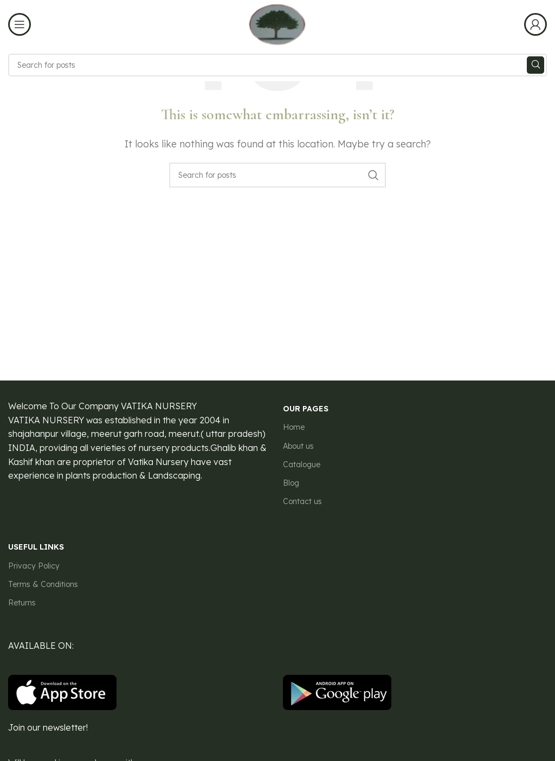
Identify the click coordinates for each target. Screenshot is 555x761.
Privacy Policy (34, 566)
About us (298, 446)
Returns (22, 603)
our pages (305, 409)
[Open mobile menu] (19, 24)
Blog (291, 483)
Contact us (302, 501)
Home (294, 427)
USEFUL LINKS (36, 547)
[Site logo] (277, 23)
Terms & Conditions (43, 584)
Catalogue (301, 464)
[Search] (277, 65)
